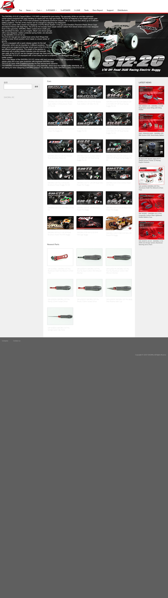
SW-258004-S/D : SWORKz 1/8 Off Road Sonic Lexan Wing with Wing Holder (151, 107)
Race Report (98, 10)
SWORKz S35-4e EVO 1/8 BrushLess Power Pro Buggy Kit (61, 130)
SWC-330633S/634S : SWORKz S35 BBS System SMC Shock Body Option (151, 134)
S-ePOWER (65, 10)
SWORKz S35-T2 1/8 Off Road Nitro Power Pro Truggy (90, 184)
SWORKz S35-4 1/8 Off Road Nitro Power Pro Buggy (118, 209)
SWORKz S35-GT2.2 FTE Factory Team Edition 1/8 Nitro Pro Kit (89, 103)
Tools (86, 10)
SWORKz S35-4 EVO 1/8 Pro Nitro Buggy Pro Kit (89, 130)
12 (93, 74)
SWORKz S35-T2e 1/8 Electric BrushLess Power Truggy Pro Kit (59, 184)
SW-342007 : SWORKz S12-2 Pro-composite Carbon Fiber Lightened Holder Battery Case (150, 215)
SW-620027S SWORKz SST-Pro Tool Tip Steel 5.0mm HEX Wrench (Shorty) (89, 271)
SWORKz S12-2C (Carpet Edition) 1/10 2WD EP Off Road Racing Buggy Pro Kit (89, 158)
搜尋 (36, 87)
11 (92, 74)
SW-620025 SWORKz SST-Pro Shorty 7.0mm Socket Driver (88, 300)
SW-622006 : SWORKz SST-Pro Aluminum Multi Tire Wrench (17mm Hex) (60, 271)
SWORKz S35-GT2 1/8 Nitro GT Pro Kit (61, 209)
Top (20, 10)
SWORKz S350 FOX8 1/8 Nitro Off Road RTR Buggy (118, 234)
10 (90, 74)
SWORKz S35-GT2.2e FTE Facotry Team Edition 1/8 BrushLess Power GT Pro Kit (60, 104)
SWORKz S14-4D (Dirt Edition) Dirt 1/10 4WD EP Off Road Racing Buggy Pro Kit (118, 104)
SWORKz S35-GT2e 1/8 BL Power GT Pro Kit (118, 184)
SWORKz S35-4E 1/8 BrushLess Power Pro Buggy (88, 209)
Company (5, 341)
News (28, 10)
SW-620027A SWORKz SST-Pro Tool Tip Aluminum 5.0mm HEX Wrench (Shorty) (117, 271)
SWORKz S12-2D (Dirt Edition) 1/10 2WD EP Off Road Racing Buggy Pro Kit (119, 158)
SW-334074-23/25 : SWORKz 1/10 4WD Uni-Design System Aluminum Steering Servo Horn (151, 243)
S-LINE (77, 10)
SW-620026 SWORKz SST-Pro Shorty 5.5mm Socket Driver (59, 300)
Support (110, 10)
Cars (38, 10)
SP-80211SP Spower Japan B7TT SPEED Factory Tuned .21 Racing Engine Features (150, 160)
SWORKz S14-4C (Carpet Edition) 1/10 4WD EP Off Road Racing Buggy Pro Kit (118, 131)
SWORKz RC (9, 97)
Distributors (123, 10)
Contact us (16, 341)
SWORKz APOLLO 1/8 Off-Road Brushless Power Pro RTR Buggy (59, 233)
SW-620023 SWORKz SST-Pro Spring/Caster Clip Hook (59, 329)
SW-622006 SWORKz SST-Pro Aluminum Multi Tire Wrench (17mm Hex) (151, 188)
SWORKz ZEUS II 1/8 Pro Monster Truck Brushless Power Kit (60, 157)
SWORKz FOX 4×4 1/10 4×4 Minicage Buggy (87, 233)
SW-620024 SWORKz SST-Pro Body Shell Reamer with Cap (119, 300)
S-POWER (50, 10)
